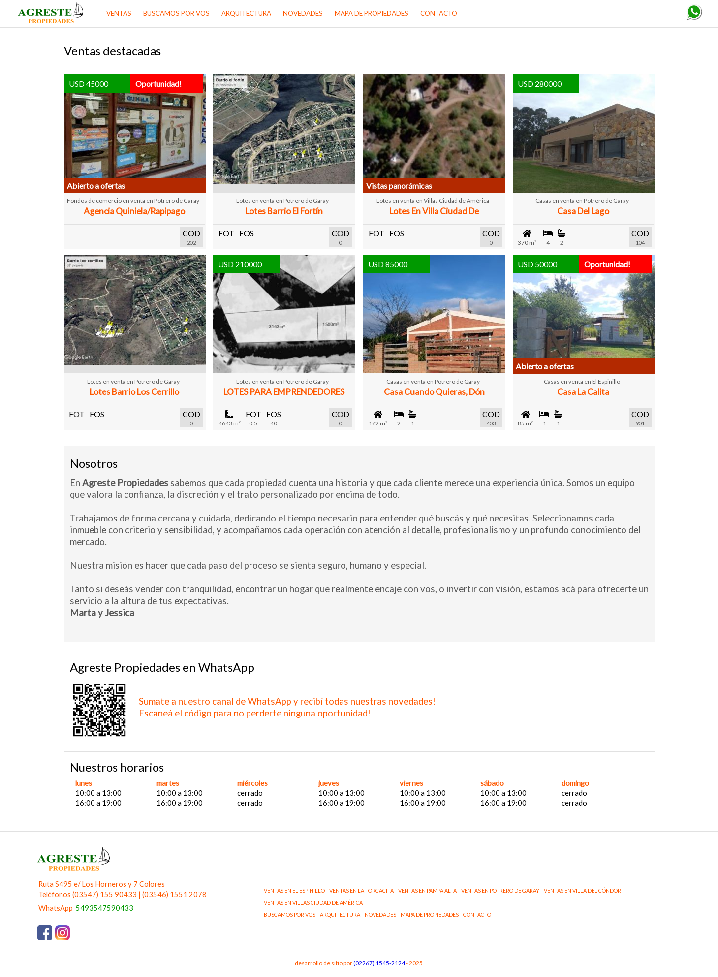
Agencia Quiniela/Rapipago (134, 211)
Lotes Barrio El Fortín (284, 211)
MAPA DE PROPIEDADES (371, 13)
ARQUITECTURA (246, 13)
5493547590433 (104, 908)
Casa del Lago (583, 211)
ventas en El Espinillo (294, 890)
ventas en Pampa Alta (427, 890)
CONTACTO (438, 13)
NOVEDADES (303, 13)
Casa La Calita (583, 392)
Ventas (118, 13)
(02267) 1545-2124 (379, 963)
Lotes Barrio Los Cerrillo (134, 392)
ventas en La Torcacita (361, 890)
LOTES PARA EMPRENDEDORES (283, 392)
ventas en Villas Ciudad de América (313, 902)
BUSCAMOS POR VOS (176, 13)
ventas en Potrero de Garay (500, 890)
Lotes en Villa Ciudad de (434, 211)
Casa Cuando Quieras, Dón (434, 392)
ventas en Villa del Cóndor (582, 890)
